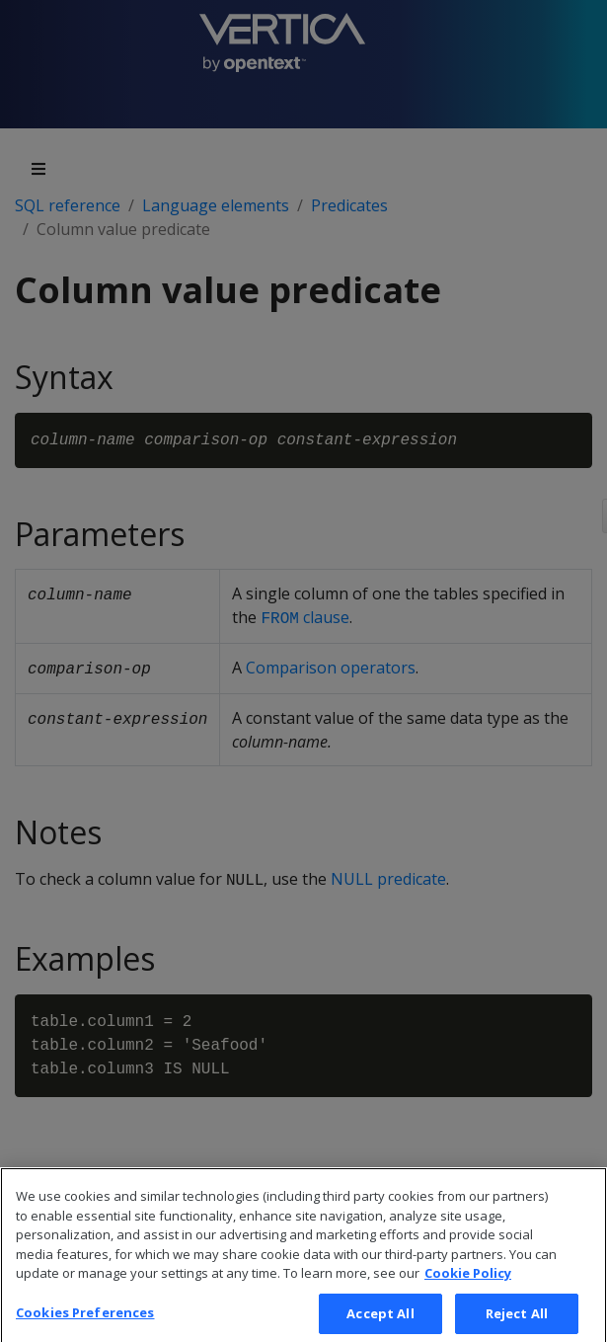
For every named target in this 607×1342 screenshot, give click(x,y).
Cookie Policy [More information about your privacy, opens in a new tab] (467, 1284)
